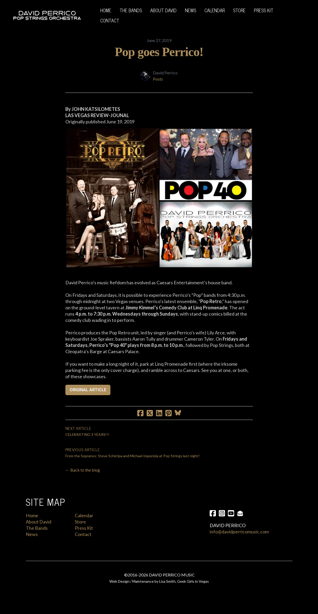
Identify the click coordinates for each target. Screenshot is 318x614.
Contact (83, 534)
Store (80, 522)
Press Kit (84, 528)
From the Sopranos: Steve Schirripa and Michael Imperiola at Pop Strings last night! (132, 456)
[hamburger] (88, 15)
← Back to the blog (82, 469)
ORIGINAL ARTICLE (88, 389)
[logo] (47, 15)
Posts (158, 78)
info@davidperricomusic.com (239, 531)
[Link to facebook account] (213, 513)
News (32, 534)
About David (38, 522)
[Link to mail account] (241, 513)
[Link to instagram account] (222, 513)
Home (32, 515)
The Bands (37, 528)
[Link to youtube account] (231, 513)
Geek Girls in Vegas (193, 582)
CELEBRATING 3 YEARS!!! (87, 434)
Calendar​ (84, 515)
